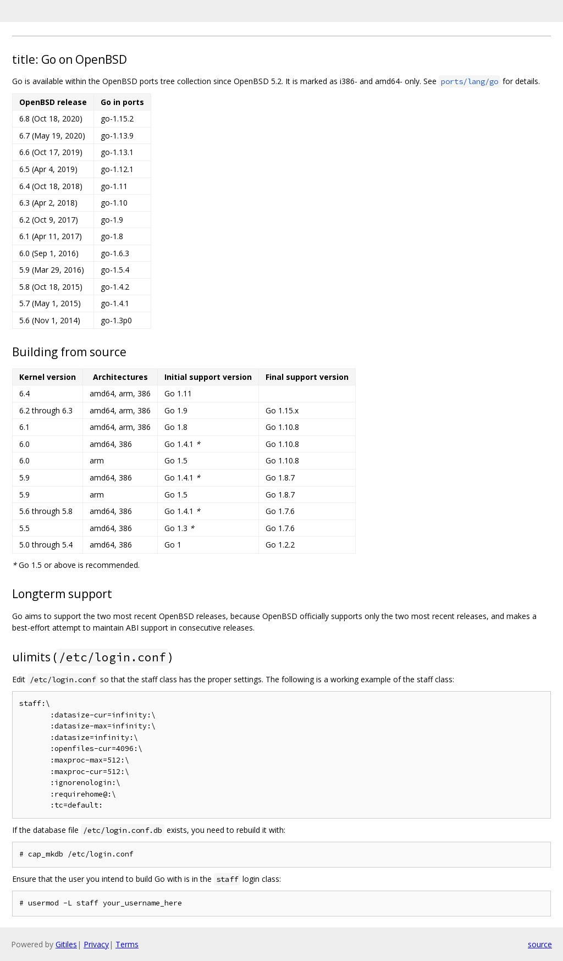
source (540, 944)
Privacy (96, 944)
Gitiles (66, 944)
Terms (127, 944)
